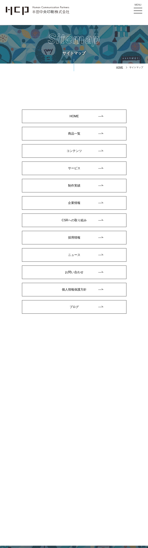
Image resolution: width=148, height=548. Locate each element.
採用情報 (74, 238)
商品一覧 (74, 133)
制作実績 (74, 186)
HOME (119, 67)
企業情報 (74, 203)
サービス (74, 168)
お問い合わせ (74, 273)
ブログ (74, 308)
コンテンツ (74, 151)
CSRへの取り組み (74, 221)
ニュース (74, 256)
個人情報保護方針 (74, 291)
